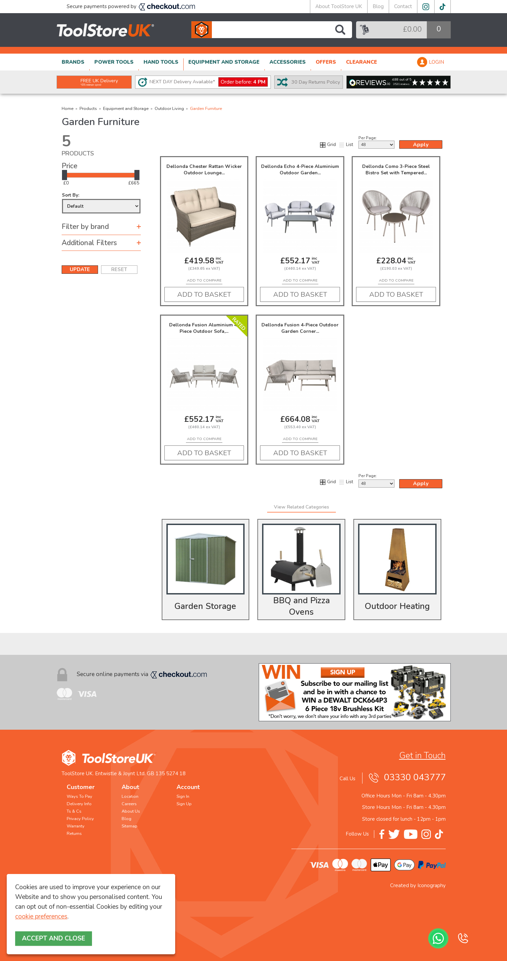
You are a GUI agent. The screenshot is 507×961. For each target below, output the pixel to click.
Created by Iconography (418, 885)
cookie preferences (41, 916)
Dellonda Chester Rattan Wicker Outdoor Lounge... (204, 169)
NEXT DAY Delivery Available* (209, 82)
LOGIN (436, 62)
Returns (74, 834)
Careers (129, 804)
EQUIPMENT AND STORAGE (223, 62)
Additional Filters (89, 242)
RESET (119, 269)
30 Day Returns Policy (315, 82)
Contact (403, 6)
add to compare (204, 280)
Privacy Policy (80, 819)
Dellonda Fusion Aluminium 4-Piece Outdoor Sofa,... (204, 328)
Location (130, 796)
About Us (131, 811)
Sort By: (101, 203)
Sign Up (184, 804)
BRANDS (73, 62)
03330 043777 (415, 777)
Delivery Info (79, 804)
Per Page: (376, 142)
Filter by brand (85, 226)
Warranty (76, 826)
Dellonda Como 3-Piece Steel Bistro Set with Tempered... (396, 169)
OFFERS (326, 62)
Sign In (183, 796)
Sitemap (129, 826)
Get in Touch (422, 755)
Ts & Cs (74, 811)
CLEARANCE (361, 62)
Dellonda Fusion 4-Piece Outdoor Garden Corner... (300, 328)
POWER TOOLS (113, 62)
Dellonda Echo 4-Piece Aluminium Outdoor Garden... (300, 169)
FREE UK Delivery (99, 82)
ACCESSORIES (288, 62)
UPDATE (80, 269)
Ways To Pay (79, 796)
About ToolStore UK (338, 6)
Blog (378, 6)
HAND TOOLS (161, 62)
